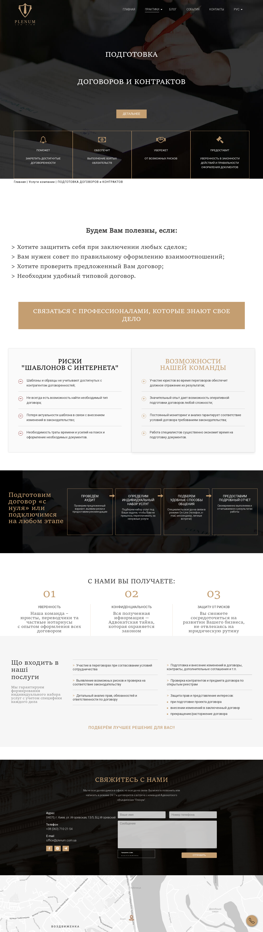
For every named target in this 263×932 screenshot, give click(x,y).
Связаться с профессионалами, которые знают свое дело (131, 321)
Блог (172, 9)
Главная (129, 9)
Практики (152, 9)
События (192, 9)
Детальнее (131, 116)
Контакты (216, 9)
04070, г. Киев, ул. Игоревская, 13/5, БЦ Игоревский (81, 822)
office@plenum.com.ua (61, 845)
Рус (236, 9)
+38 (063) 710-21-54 (59, 834)
